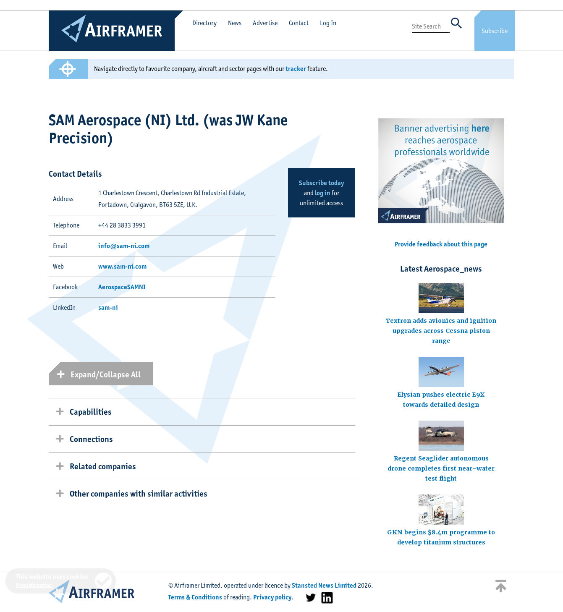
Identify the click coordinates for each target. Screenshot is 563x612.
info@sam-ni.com (123, 246)
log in (322, 193)
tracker (295, 69)
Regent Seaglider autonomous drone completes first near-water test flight (441, 468)
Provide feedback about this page (441, 244)
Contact (299, 23)
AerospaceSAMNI (122, 287)
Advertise (265, 23)
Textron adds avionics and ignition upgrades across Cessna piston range (441, 331)
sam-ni (108, 307)
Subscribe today (321, 183)
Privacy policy (272, 597)
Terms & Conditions (195, 597)
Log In (328, 23)
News (234, 23)
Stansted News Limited (324, 585)
